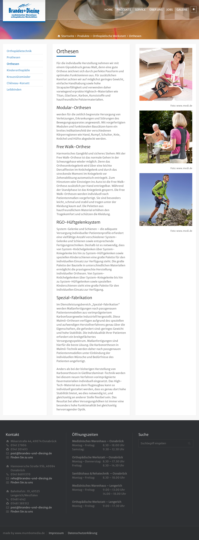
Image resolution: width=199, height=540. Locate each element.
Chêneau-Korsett (18, 83)
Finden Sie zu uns (22, 457)
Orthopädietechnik (19, 51)
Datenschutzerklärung (82, 533)
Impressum (56, 533)
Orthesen (13, 64)
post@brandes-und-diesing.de (31, 453)
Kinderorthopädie (18, 70)
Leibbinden (14, 89)
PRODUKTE (124, 9)
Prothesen (13, 57)
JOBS (169, 9)
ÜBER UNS (156, 9)
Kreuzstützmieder (18, 77)
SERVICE (140, 9)
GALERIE (182, 9)
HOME (109, 9)
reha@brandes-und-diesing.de (31, 478)
